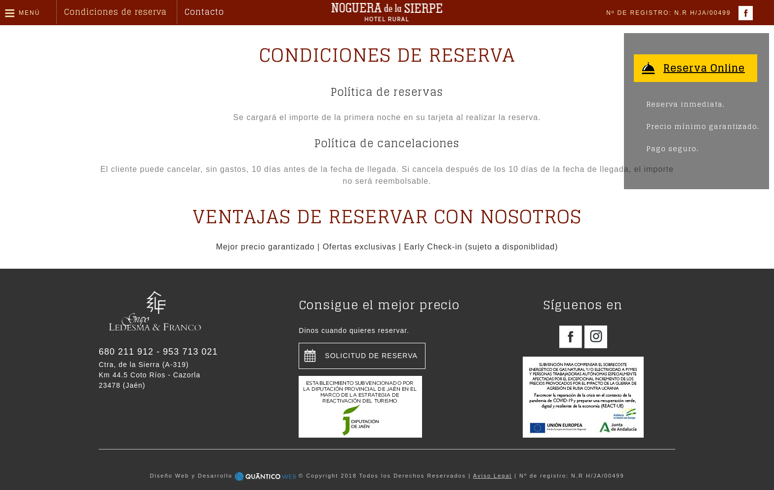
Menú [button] (29, 12)
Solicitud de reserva (371, 356)
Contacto (204, 12)
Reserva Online (704, 68)
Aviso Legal (492, 476)
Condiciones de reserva (115, 12)
